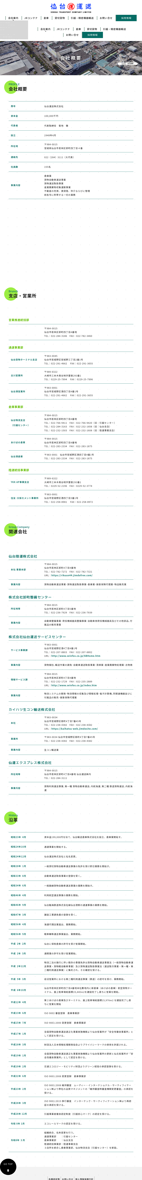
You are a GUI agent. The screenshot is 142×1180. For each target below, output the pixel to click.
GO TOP (8, 1148)
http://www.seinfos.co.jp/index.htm (74, 666)
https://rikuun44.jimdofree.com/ (72, 556)
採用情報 (126, 18)
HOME (124, 45)
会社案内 (13, 18)
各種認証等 (51, 1160)
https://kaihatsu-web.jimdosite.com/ (74, 710)
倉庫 (46, 18)
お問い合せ (106, 18)
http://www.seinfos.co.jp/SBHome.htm (75, 637)
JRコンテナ (31, 18)
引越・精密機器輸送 (82, 18)
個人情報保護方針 (87, 1160)
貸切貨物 (60, 18)
